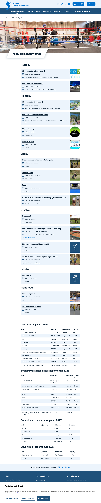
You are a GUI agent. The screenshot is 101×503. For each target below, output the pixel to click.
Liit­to (67, 11)
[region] (50, 347)
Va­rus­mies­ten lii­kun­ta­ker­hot (51, 11)
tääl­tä (17, 493)
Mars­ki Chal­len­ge (28, 128)
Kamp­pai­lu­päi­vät (28, 293)
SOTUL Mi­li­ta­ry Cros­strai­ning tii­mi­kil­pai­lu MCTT (40, 256)
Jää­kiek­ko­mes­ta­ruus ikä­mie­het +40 (35, 244)
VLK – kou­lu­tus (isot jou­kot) (32, 102)
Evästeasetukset (12, 498)
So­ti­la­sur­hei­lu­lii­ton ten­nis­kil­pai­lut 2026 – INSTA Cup (41, 228)
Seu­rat (38, 11)
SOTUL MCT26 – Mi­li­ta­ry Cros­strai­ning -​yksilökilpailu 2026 (44, 197)
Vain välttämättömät (28, 498)
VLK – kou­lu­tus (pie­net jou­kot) (33, 71)
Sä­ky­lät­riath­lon (28, 141)
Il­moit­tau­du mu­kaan (30, 238)
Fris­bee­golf (26, 216)
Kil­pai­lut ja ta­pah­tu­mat (17, 11)
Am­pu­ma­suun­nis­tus (81, 11)
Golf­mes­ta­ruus (27, 172)
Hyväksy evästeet (43, 498)
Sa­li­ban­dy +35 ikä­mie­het (31, 306)
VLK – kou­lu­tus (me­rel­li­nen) (32, 83)
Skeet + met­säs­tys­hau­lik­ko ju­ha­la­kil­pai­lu (37, 159)
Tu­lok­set (30, 11)
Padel (24, 185)
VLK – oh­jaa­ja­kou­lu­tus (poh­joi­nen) (35, 114)
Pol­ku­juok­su (26, 275)
